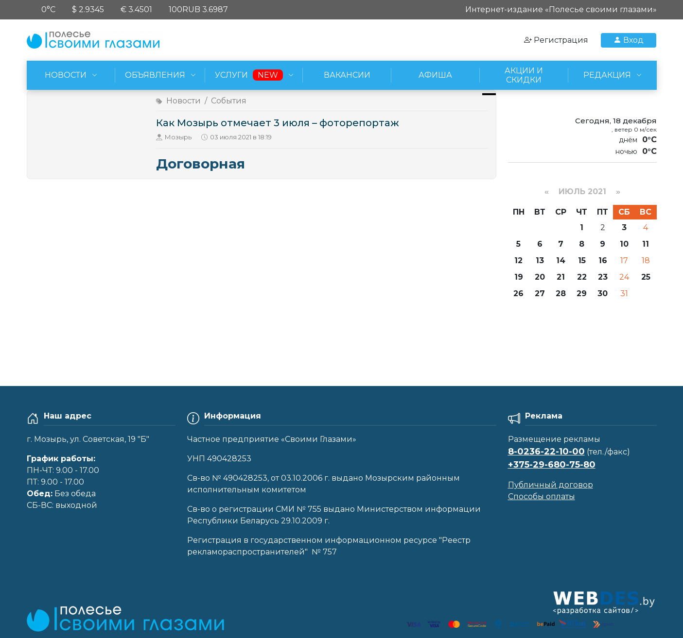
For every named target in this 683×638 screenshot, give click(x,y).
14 (560, 260)
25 (645, 277)
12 (518, 260)
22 (582, 277)
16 (602, 260)
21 (561, 277)
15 (582, 260)
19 (518, 277)
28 (561, 293)
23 (603, 277)
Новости (183, 100)
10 (624, 244)
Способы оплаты (541, 496)
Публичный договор (550, 484)
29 (582, 293)
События (228, 100)
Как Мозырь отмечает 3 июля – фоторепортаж (277, 123)
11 (645, 244)
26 (518, 293)
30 (602, 293)
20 (540, 277)
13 (540, 260)
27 (540, 293)
